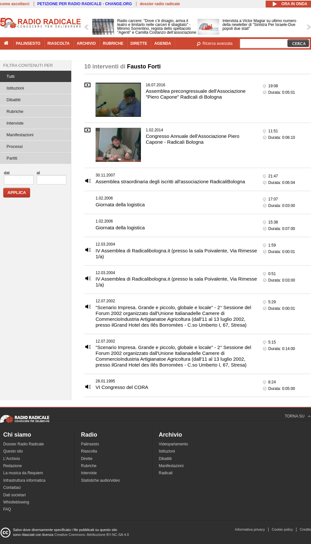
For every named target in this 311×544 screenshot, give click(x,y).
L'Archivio (11, 458)
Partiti (11, 158)
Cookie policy (282, 529)
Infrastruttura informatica (24, 480)
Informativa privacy (250, 529)
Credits (305, 529)
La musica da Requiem (23, 473)
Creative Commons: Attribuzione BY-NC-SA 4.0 (91, 535)
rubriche (113, 43)
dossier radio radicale (160, 4)
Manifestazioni (19, 134)
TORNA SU (295, 416)
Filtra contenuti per (28, 65)
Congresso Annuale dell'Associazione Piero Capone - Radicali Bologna (192, 139)
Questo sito (13, 451)
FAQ (7, 509)
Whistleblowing (16, 502)
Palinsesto (90, 444)
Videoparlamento (173, 444)
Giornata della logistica (120, 204)
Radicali (166, 473)
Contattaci (12, 487)
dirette (139, 43)
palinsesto (28, 43)
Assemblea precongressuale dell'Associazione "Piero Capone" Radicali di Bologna (196, 94)
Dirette (86, 458)
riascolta (59, 43)
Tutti (10, 76)
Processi (14, 146)
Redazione (12, 466)
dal (6, 173)
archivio (86, 43)
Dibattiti (13, 99)
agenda (162, 43)
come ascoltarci (14, 4)
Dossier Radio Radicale (23, 444)
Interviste (15, 123)
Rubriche (14, 111)
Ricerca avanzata (217, 43)
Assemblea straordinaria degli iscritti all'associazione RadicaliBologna (170, 181)
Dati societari (14, 495)
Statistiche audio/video (100, 480)
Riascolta (89, 451)
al (38, 173)
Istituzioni (15, 88)
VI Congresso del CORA (122, 387)
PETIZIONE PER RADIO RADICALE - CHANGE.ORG (84, 4)
